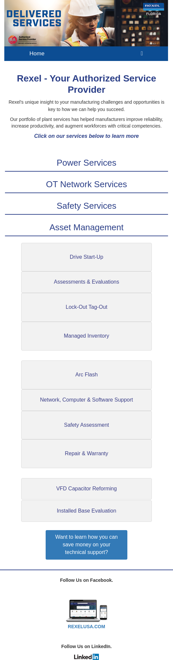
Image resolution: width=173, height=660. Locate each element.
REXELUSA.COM (86, 626)
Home (36, 53)
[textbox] (86, 105)
